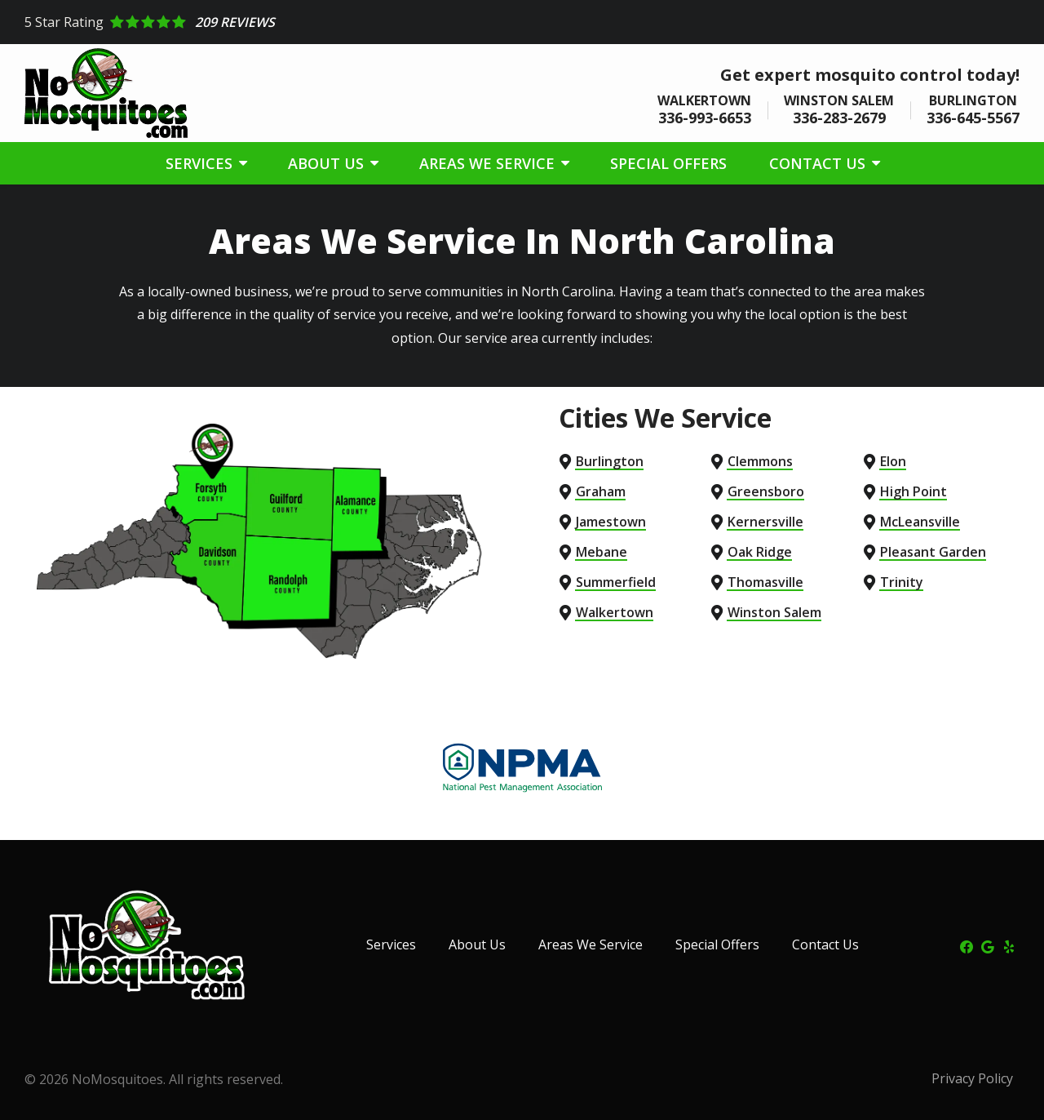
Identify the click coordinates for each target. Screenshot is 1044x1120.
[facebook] (966, 945)
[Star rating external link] (522, 22)
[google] (987, 945)
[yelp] (1009, 945)
